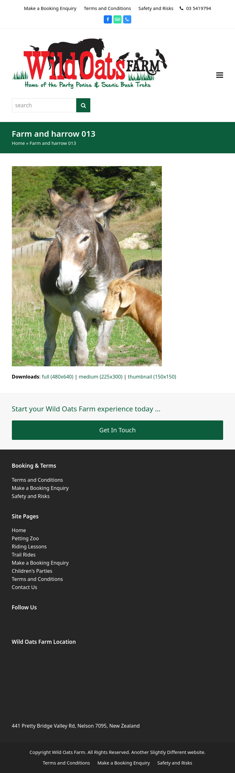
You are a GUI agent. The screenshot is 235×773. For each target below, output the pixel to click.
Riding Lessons (29, 546)
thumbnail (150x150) (152, 376)
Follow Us (24, 607)
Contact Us (24, 587)
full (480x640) (57, 376)
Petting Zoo (25, 538)
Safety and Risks (31, 496)
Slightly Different (168, 752)
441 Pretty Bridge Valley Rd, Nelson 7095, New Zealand (76, 725)
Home (18, 143)
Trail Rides (24, 554)
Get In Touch (117, 430)
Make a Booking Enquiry (40, 488)
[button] (219, 75)
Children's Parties (32, 570)
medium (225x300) (100, 376)
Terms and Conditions (37, 479)
